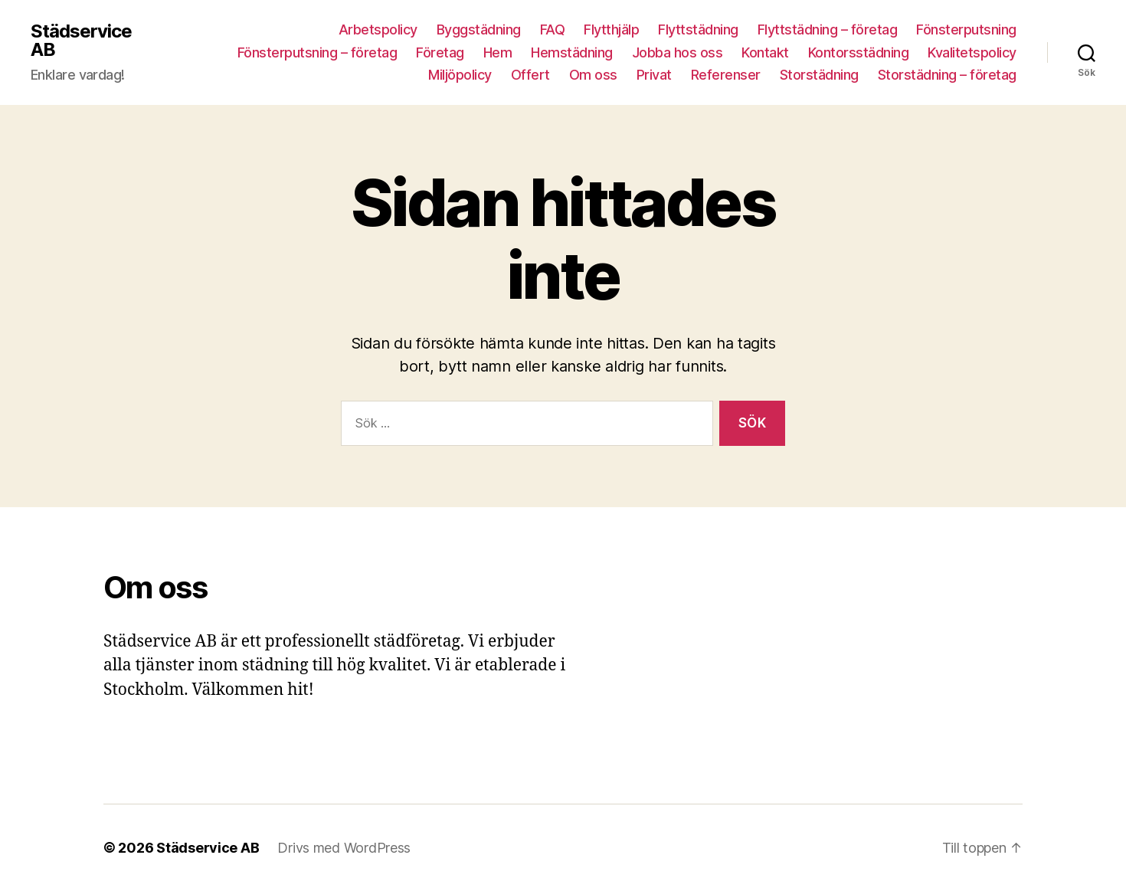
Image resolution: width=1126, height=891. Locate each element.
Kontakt (765, 52)
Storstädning (819, 75)
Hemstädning (572, 52)
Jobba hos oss (677, 52)
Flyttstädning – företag (828, 29)
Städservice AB (81, 40)
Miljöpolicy (460, 75)
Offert (530, 75)
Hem (497, 52)
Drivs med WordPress (344, 848)
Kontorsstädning (858, 52)
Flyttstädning (698, 29)
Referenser (726, 75)
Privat (654, 75)
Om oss (593, 75)
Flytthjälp (611, 29)
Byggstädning (479, 29)
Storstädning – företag (947, 75)
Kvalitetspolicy (972, 52)
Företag (440, 52)
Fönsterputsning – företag (317, 52)
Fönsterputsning (966, 29)
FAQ (552, 29)
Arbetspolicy (378, 29)
